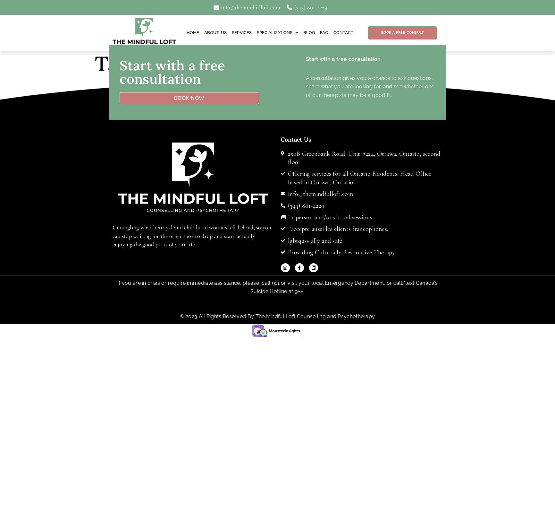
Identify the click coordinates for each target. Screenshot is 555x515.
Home (193, 32)
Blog (309, 32)
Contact (343, 32)
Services (242, 32)
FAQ (324, 32)
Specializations (277, 33)
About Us (215, 32)
